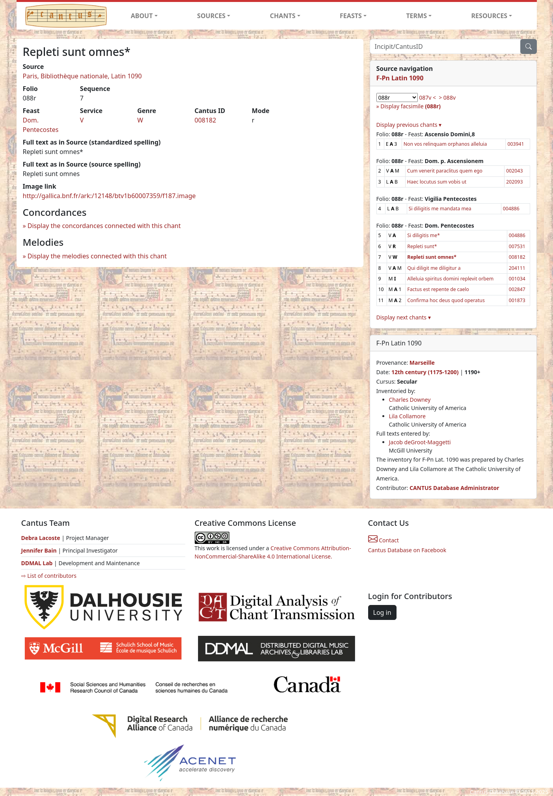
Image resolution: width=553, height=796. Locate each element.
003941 (515, 144)
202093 (514, 181)
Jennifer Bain (39, 550)
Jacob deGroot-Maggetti (420, 442)
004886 (511, 208)
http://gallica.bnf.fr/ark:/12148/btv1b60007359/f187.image (109, 195)
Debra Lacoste (40, 538)
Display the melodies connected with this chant (97, 256)
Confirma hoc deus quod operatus (445, 300)
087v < (427, 97)
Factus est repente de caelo (438, 289)
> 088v (447, 97)
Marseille (422, 362)
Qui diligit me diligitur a (433, 268)
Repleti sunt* (422, 246)
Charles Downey (410, 399)
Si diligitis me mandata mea (440, 208)
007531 (517, 246)
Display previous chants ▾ (409, 124)
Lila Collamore (407, 416)
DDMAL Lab (37, 563)
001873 (517, 300)
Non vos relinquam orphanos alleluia (445, 144)
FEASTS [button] (351, 15)
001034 (517, 278)
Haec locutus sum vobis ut (436, 181)
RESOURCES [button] (489, 15)
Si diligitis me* (423, 235)
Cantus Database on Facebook (407, 550)
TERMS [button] (416, 15)
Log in (382, 612)
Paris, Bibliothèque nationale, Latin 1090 (82, 76)
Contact (383, 540)
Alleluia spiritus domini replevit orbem (450, 278)
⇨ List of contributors (48, 575)
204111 (517, 268)
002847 (517, 289)
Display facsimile (410, 106)
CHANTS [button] (283, 15)
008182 (205, 120)
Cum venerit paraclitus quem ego (444, 170)
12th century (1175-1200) (425, 372)
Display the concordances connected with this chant (104, 225)
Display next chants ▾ (403, 317)
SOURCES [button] (211, 15)
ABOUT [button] (142, 15)
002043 (514, 170)
